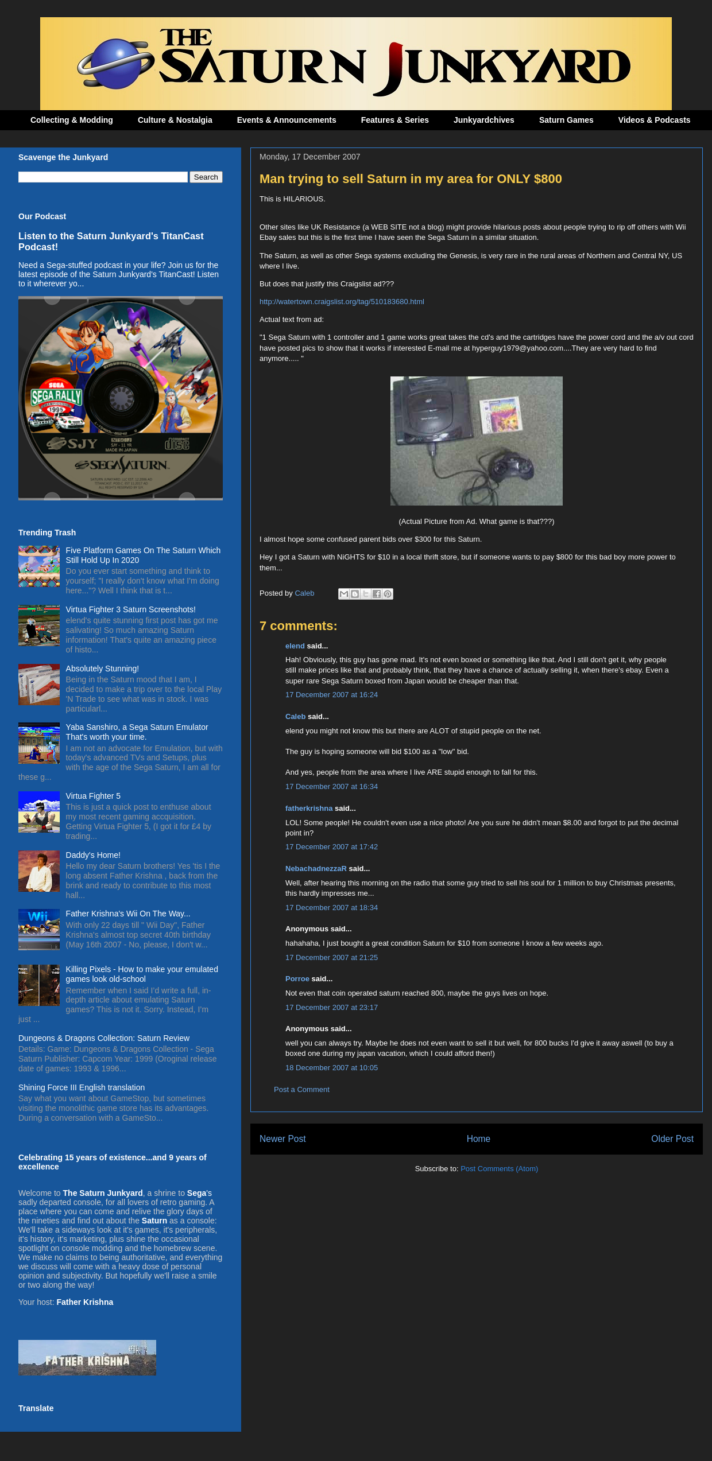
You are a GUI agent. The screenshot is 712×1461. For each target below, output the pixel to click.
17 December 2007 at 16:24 (331, 694)
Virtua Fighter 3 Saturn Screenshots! (131, 609)
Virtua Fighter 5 (93, 796)
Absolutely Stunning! (103, 668)
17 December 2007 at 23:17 (331, 1007)
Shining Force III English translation (81, 1087)
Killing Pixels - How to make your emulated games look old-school (142, 974)
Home (479, 1139)
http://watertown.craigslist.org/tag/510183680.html (342, 301)
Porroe (297, 978)
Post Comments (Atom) (499, 1168)
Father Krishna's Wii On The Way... (128, 913)
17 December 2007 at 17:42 (331, 846)
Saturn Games (566, 120)
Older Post (672, 1139)
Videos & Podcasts (654, 120)
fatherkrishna (308, 808)
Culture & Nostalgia (175, 120)
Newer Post (283, 1139)
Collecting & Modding (71, 120)
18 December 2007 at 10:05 (331, 1067)
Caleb (295, 716)
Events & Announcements (286, 120)
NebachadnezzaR (316, 868)
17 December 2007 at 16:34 (331, 786)
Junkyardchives (484, 120)
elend (295, 646)
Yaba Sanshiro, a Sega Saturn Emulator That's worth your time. (137, 731)
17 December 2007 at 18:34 (331, 907)
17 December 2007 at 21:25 (331, 957)
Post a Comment (302, 1089)
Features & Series (395, 120)
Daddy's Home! (93, 855)
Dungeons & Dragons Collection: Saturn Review (103, 1038)
